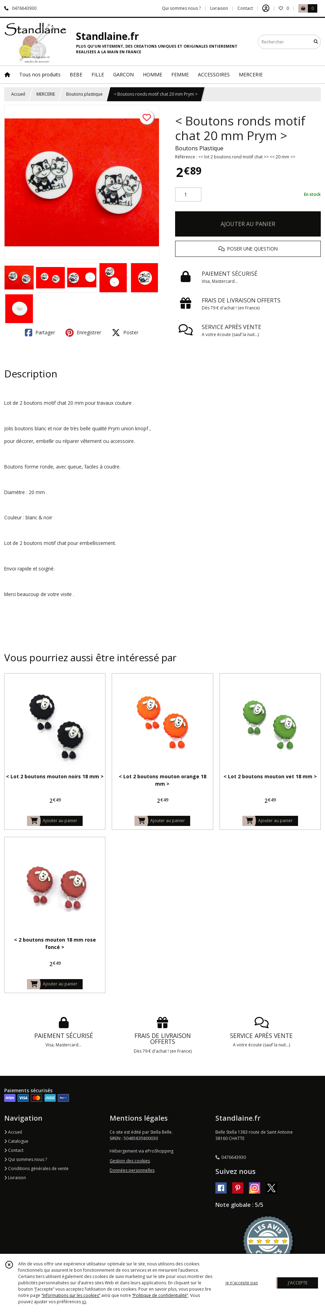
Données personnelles (132, 1170)
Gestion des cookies (130, 1161)
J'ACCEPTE (297, 1283)
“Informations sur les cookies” (70, 1295)
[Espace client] (265, 8)
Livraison (15, 1178)
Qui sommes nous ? (25, 1159)
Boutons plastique (84, 94)
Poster (125, 332)
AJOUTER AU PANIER (248, 224)
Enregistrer (83, 332)
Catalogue (16, 1141)
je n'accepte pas (242, 1283)
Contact (245, 8)
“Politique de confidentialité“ (160, 1295)
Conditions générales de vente (36, 1168)
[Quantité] (188, 194)
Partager (40, 332)
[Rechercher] (315, 42)
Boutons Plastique (199, 148)
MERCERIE (45, 94)
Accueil (18, 94)
